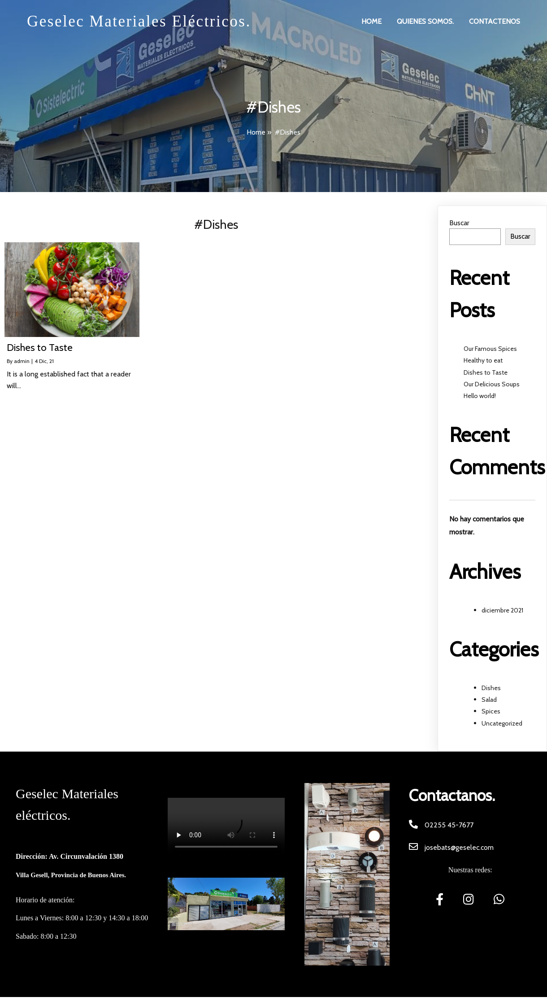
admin (22, 361)
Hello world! (480, 396)
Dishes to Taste (486, 372)
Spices (491, 711)
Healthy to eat (483, 360)
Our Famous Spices (490, 349)
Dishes (491, 688)
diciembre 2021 (502, 610)
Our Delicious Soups (492, 384)
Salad (489, 699)
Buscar (459, 223)
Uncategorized (502, 723)
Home (256, 132)
